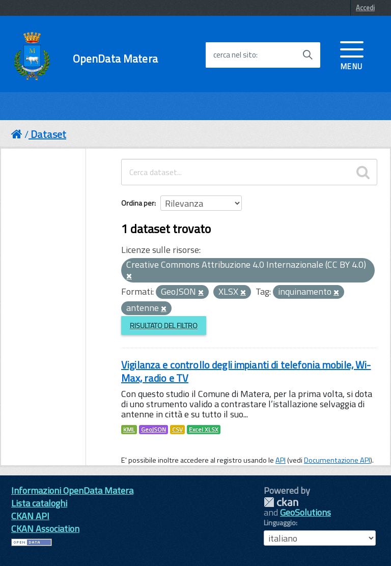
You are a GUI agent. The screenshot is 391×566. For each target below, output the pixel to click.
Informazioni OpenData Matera (72, 490)
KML (129, 429)
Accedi (365, 8)
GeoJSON (153, 429)
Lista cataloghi (39, 503)
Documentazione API (337, 460)
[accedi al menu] (352, 54)
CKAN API (30, 516)
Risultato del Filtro (164, 325)
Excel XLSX (203, 429)
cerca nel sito (234, 55)
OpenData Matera (115, 58)
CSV (177, 429)
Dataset (48, 134)
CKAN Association (45, 528)
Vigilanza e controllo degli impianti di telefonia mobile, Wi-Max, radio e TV (246, 371)
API (280, 460)
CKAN (281, 502)
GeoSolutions (305, 512)
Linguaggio (280, 523)
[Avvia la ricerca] (307, 55)
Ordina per (137, 202)
